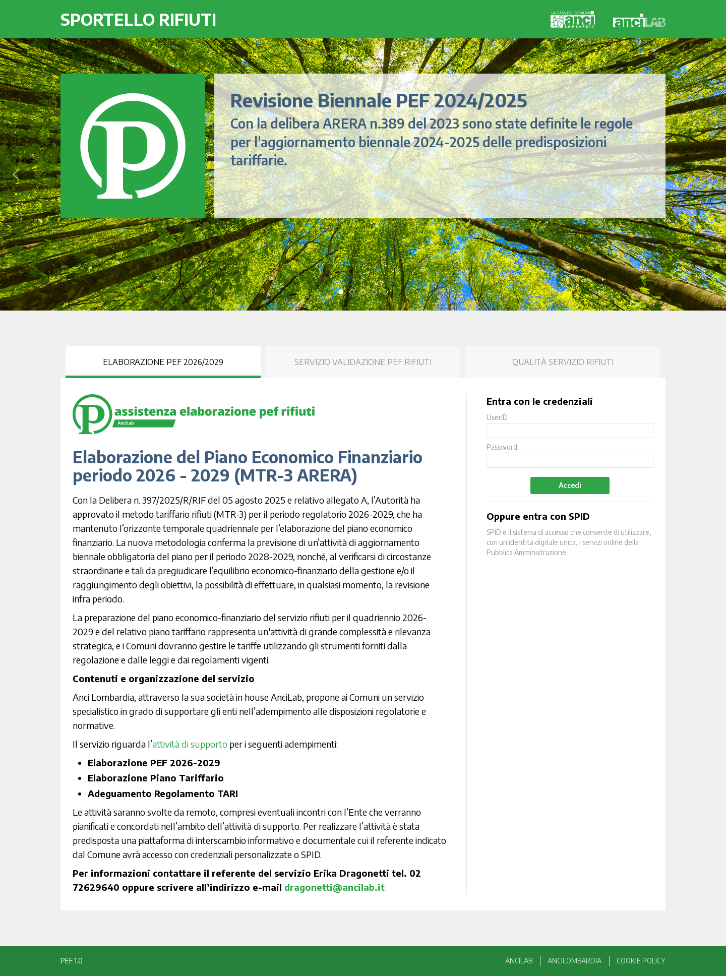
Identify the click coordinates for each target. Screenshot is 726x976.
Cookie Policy (641, 960)
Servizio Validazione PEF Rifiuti (363, 362)
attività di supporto (189, 744)
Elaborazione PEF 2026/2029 (163, 362)
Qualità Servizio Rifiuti (563, 362)
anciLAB (518, 960)
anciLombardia (574, 960)
